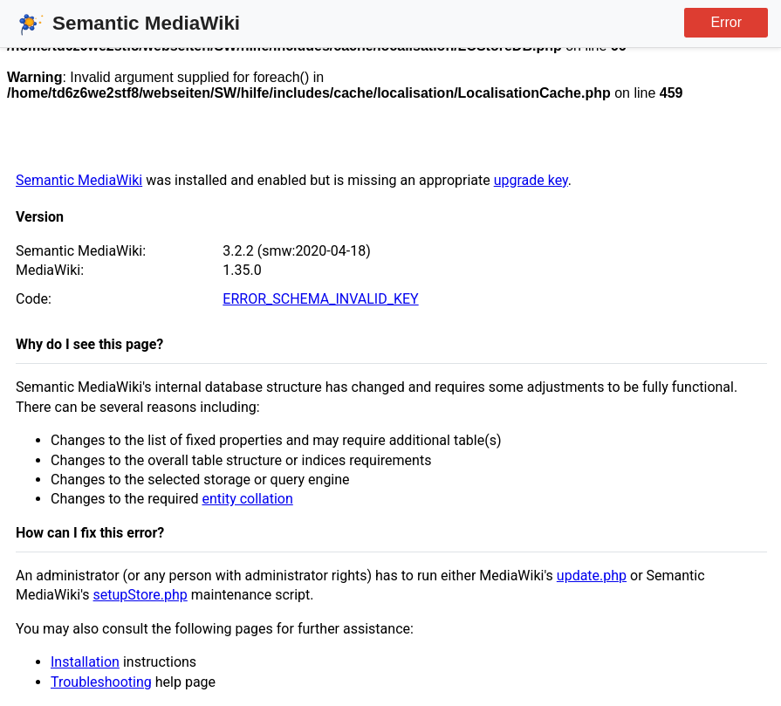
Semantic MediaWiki (79, 180)
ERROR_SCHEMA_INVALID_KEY (320, 299)
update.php (592, 575)
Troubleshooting (101, 682)
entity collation (247, 498)
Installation (85, 662)
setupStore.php (140, 594)
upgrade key (531, 180)
